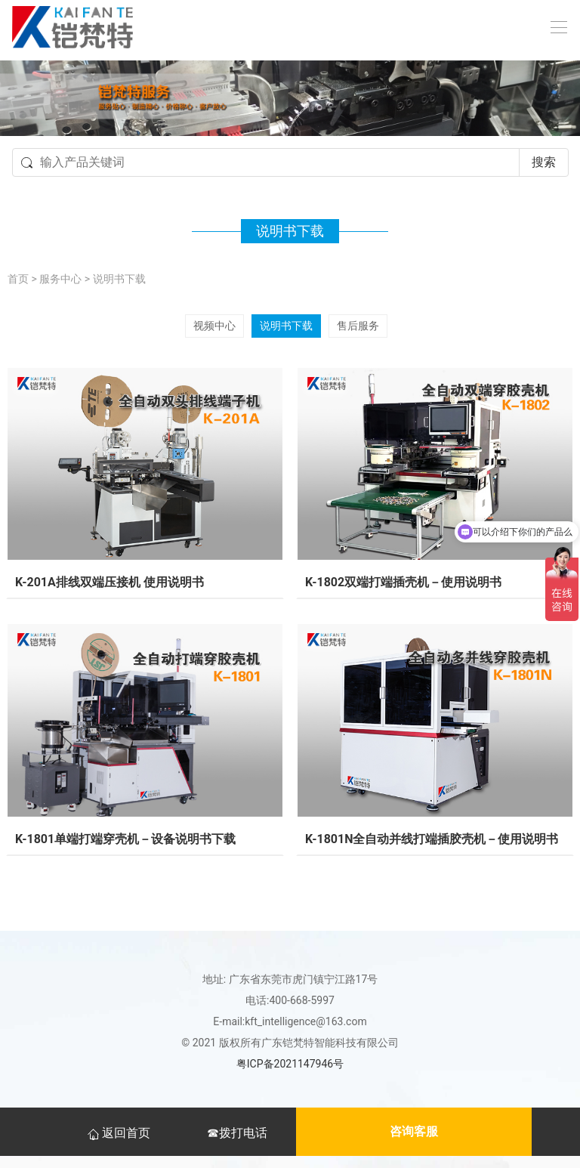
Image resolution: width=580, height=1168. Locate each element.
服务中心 (60, 279)
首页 (18, 279)
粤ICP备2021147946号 (290, 1064)
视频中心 (214, 326)
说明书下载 (119, 279)
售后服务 (358, 326)
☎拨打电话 (237, 1133)
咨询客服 (414, 1131)
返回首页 (120, 1133)
